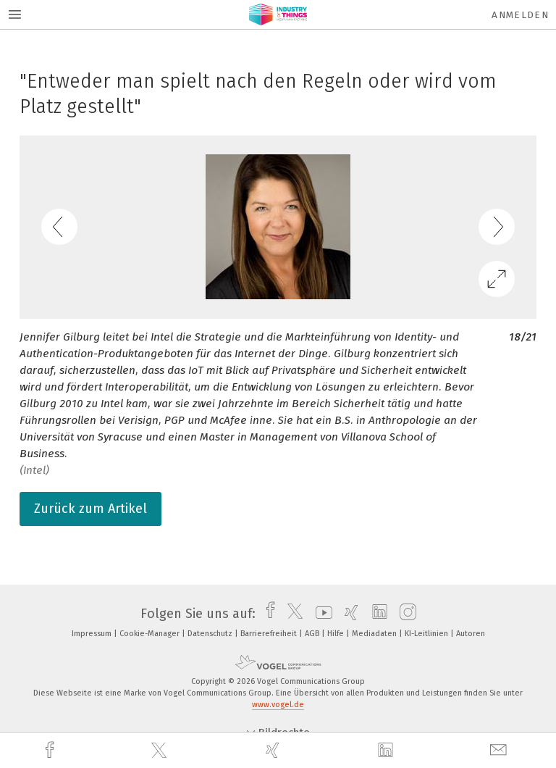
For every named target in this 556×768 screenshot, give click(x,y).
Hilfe (336, 633)
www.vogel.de (278, 704)
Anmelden (520, 15)
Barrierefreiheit (269, 633)
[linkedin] (387, 750)
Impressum (93, 633)
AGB (313, 633)
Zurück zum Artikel (90, 509)
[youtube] (320, 614)
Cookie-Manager (150, 633)
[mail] (500, 750)
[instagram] (404, 614)
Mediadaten (375, 633)
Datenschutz (211, 633)
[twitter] (160, 750)
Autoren (470, 633)
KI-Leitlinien (427, 633)
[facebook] (51, 750)
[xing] (274, 750)
